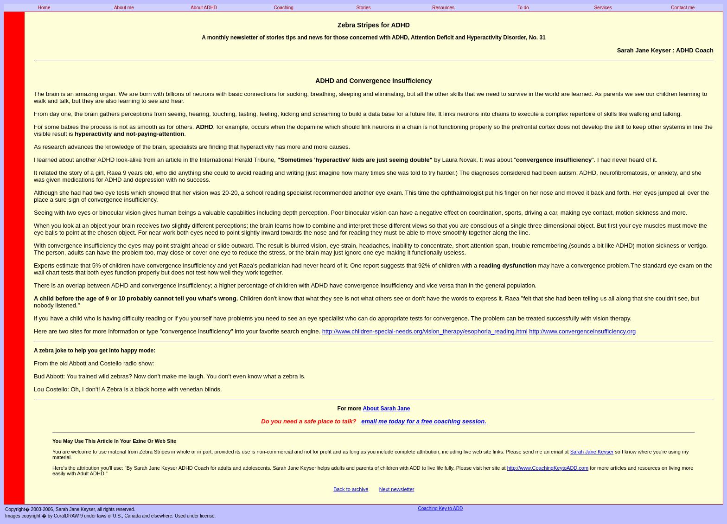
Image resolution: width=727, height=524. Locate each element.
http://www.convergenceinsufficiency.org (582, 331)
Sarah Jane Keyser (592, 451)
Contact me (683, 7)
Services (603, 7)
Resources (443, 7)
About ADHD (204, 7)
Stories (363, 7)
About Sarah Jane (386, 408)
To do (523, 7)
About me (124, 7)
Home (44, 7)
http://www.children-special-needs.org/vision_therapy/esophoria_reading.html (425, 331)
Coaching (283, 7)
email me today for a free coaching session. (423, 421)
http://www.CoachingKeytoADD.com (547, 468)
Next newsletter (397, 489)
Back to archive (350, 489)
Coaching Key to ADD (440, 508)
